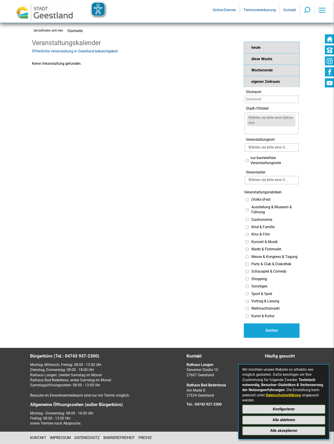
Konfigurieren (284, 409)
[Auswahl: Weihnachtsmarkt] (247, 308)
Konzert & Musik (264, 242)
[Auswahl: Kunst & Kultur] (247, 315)
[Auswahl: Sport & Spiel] (247, 293)
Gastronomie (261, 219)
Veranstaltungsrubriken (262, 192)
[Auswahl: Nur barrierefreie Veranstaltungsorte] (247, 160)
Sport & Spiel (261, 294)
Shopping (259, 279)
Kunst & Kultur (262, 316)
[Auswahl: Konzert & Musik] (247, 241)
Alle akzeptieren (283, 430)
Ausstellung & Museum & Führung (271, 209)
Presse (145, 438)
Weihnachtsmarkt (265, 308)
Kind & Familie (263, 227)
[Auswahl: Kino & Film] (247, 234)
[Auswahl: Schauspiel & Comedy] (247, 271)
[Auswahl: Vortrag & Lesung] (247, 301)
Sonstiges (259, 286)
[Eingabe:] (250, 130)
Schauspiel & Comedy (269, 271)
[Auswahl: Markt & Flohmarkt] (247, 249)
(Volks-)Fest (261, 199)
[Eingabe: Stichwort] (272, 99)
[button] (272, 47)
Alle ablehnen (284, 420)
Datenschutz (87, 438)
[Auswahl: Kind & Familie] (247, 227)
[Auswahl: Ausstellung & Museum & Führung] (247, 209)
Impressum (60, 438)
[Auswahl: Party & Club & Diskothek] (247, 264)
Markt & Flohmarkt (266, 249)
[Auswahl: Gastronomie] (247, 219)
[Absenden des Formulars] (272, 330)
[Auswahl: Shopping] (247, 278)
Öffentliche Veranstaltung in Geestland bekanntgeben (75, 51)
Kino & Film (260, 234)
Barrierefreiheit (119, 438)
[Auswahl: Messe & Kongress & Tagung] (247, 256)
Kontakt (38, 438)
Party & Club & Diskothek (271, 264)
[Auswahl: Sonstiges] (247, 286)
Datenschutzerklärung (283, 395)
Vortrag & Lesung (265, 301)
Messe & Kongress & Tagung (274, 256)
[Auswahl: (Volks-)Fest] (247, 199)
